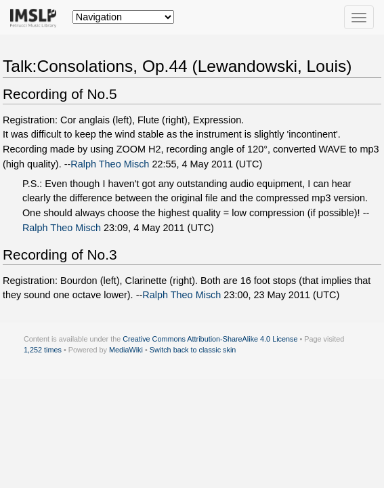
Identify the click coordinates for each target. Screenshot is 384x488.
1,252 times (43, 350)
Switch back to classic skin (193, 350)
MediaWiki (126, 350)
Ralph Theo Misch (109, 164)
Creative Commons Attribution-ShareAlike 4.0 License (210, 339)
